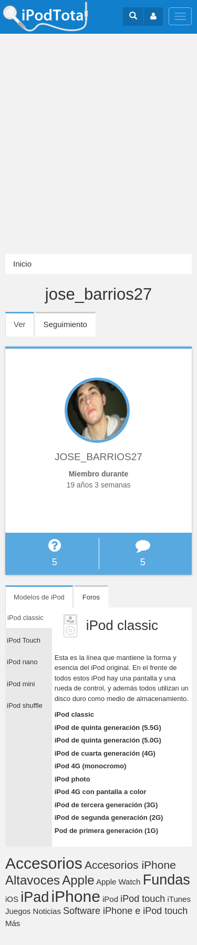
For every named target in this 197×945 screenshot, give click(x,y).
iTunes (178, 899)
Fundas (166, 880)
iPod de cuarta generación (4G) (105, 753)
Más (12, 923)
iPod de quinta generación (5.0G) (108, 740)
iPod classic (74, 714)
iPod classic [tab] (25, 618)
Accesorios (43, 863)
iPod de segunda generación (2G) (109, 817)
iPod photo (72, 779)
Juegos (17, 911)
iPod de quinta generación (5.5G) (108, 727)
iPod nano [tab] (22, 662)
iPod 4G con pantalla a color (101, 792)
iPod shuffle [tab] (25, 705)
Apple (78, 880)
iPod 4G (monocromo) (91, 766)
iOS (11, 899)
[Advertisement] (98, 143)
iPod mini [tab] (21, 684)
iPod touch (142, 898)
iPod (110, 899)
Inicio (22, 263)
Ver (24, 328)
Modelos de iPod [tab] (39, 597)
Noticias (47, 911)
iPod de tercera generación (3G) (106, 805)
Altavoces (32, 880)
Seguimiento (65, 324)
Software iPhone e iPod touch (125, 911)
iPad (34, 897)
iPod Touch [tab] (23, 640)
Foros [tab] (91, 597)
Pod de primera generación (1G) (106, 831)
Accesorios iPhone (130, 865)
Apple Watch (118, 881)
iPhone (75, 896)
